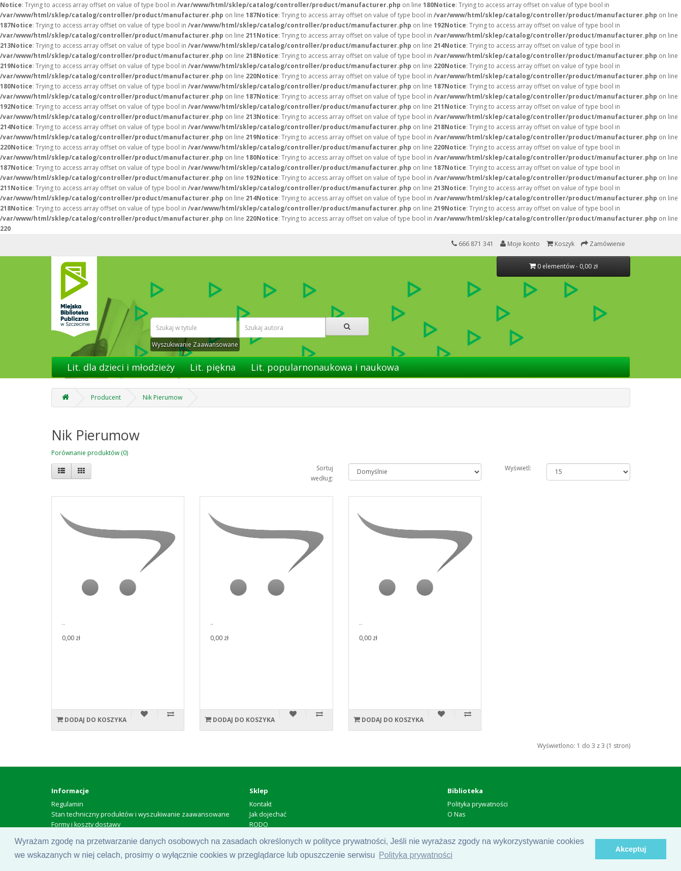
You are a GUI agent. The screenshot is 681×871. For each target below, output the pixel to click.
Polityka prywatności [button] (415, 855)
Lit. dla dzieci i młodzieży (121, 367)
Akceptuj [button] (630, 849)
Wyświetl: (518, 468)
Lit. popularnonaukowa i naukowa (325, 367)
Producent (106, 397)
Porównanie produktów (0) (89, 452)
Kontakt (260, 804)
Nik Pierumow (162, 397)
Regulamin (67, 804)
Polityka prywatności (477, 804)
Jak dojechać (267, 814)
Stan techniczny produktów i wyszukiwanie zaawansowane (140, 814)
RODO (258, 824)
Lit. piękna (213, 367)
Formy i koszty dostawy (85, 824)
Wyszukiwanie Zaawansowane (195, 344)
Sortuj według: (322, 473)
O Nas (456, 814)
